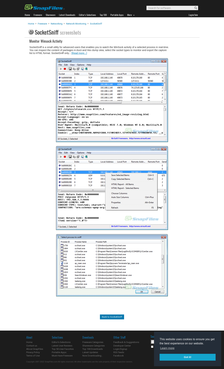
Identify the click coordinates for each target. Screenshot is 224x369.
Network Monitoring (76, 23)
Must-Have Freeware (62, 355)
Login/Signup (120, 349)
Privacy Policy (33, 352)
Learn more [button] (167, 348)
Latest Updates (90, 352)
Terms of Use (33, 355)
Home (31, 23)
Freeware (42, 23)
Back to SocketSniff (112, 317)
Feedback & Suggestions (126, 342)
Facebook (118, 355)
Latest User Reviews (62, 345)
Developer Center (122, 345)
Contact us (31, 345)
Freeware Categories (92, 342)
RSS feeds (118, 352)
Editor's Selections (61, 342)
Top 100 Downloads (92, 349)
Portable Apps (59, 352)
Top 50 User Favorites (63, 349)
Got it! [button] (187, 357)
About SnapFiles (34, 349)
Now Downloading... (92, 355)
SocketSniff (96, 23)
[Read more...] (79, 53)
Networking (56, 23)
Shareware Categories (93, 345)
